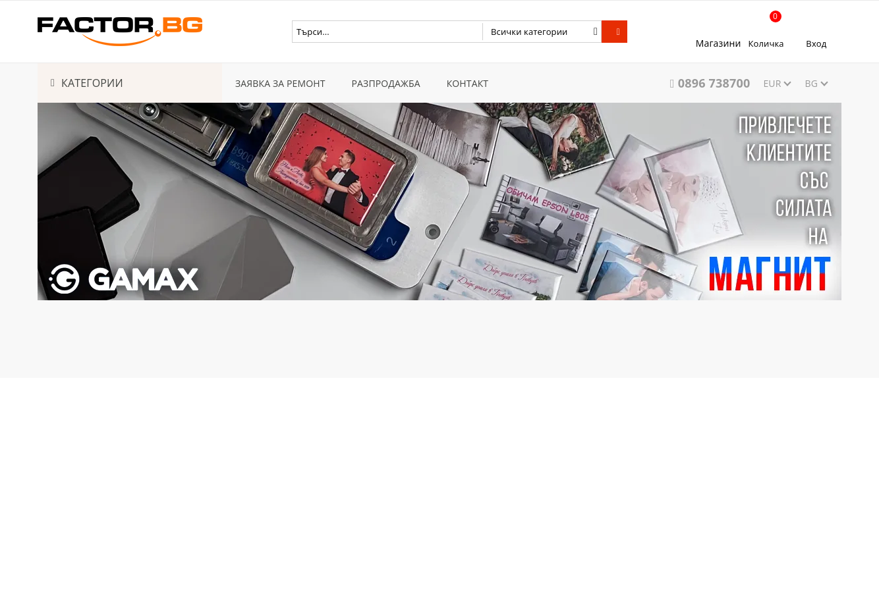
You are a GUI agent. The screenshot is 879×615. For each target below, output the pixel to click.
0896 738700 (714, 83)
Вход (816, 43)
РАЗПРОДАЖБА (386, 83)
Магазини (718, 43)
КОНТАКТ (468, 83)
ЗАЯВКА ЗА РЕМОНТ (280, 83)
